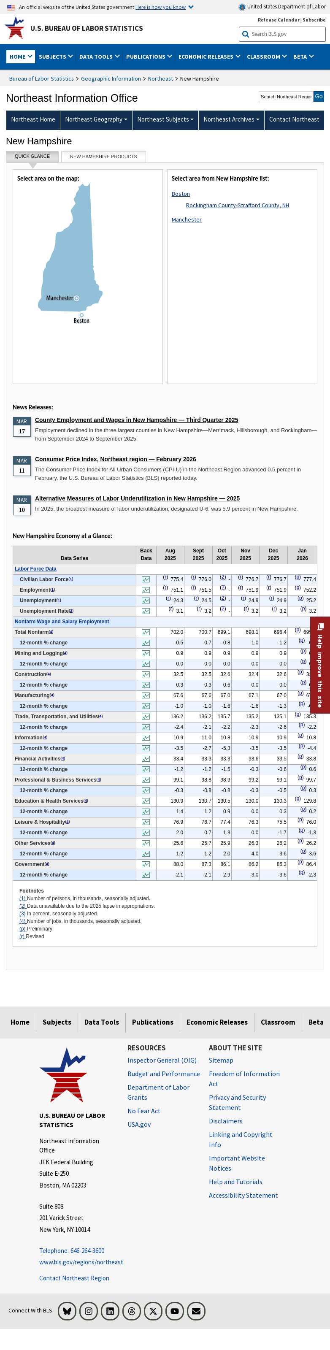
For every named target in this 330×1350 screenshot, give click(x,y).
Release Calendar (279, 19)
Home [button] (18, 56)
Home (20, 1022)
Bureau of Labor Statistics (41, 78)
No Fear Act (144, 1111)
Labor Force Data (36, 569)
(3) (23, 914)
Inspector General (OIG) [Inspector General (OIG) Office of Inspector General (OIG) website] (162, 1060)
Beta (316, 1022)
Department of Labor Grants (158, 1092)
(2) (23, 906)
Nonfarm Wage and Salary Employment (62, 622)
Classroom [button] (264, 56)
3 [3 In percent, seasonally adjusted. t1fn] (71, 611)
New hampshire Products (103, 156)
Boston (181, 193)
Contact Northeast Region (74, 1278)
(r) (22, 936)
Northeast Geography (93, 119)
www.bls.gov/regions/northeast (77, 1262)
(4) (23, 921)
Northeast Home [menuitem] (33, 119)
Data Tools (101, 1022)
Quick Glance (32, 158)
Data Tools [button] (96, 56)
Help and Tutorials (235, 1181)
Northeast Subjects (163, 119)
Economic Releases (217, 1022)
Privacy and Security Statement (237, 1102)
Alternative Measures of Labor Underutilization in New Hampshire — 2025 (137, 498)
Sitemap (221, 1060)
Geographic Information (111, 78)
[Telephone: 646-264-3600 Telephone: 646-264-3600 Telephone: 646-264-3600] (77, 1251)
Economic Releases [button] (207, 56)
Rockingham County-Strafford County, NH (237, 205)
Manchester (187, 219)
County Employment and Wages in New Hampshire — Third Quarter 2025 (136, 420)
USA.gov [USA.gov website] (139, 1124)
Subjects (57, 1022)
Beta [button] (300, 56)
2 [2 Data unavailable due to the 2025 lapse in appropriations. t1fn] (223, 577)
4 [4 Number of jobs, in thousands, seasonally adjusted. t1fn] (51, 632)
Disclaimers (226, 1121)
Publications (152, 1022)
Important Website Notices (237, 1163)
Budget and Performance (163, 1073)
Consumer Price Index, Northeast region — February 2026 (115, 459)
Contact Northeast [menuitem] (294, 119)
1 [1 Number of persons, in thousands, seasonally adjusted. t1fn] (71, 579)
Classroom (278, 1022)
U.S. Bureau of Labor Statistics (86, 28)
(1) (23, 898)
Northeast (160, 78)
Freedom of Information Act (244, 1078)
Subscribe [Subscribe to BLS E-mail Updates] (314, 19)
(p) (23, 929)
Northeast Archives (228, 119)
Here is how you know (160, 6)
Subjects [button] (53, 56)
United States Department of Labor (282, 7)
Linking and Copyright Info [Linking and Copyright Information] (241, 1139)
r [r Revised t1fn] (165, 577)
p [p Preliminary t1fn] (297, 577)
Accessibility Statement (243, 1195)
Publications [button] (146, 56)
